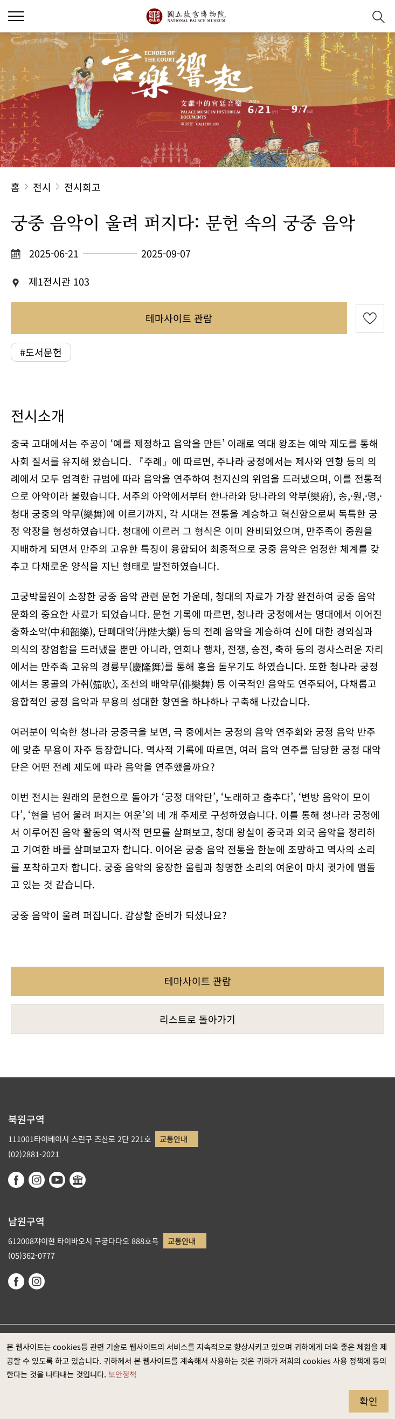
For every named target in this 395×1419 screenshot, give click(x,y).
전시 (42, 187)
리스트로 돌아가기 (197, 1019)
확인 (368, 1401)
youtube (57, 1180)
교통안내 (174, 1138)
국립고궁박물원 (185, 16)
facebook (16, 1180)
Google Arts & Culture (78, 1180)
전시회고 (82, 187)
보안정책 (122, 1374)
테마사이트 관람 (178, 318)
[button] (352, 16)
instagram (37, 1180)
